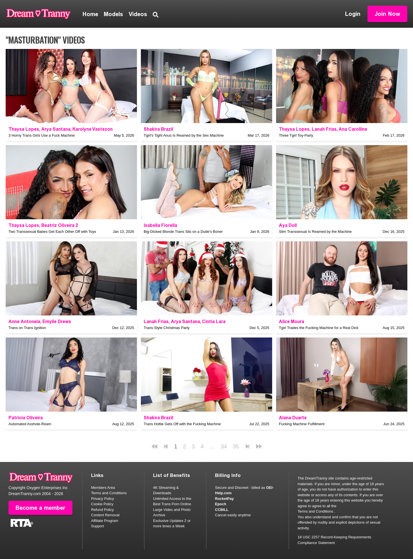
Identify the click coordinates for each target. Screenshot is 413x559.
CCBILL (222, 510)
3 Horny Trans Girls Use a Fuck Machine (41, 135)
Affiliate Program (104, 521)
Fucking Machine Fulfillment (301, 424)
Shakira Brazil (158, 129)
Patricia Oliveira (25, 417)
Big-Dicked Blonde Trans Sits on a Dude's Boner (183, 231)
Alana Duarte (293, 417)
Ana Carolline (353, 129)
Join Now (387, 13)
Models (113, 14)
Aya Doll (288, 225)
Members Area (103, 487)
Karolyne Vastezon (92, 129)
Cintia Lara (213, 321)
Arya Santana (55, 129)
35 (236, 446)
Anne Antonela (24, 321)
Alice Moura (291, 321)
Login (352, 13)
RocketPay (224, 498)
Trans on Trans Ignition (27, 328)
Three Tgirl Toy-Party (296, 135)
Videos (138, 14)
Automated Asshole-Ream (29, 424)
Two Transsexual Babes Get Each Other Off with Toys (52, 231)
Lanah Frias (324, 129)
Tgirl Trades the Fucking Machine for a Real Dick (318, 328)
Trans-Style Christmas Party (167, 328)
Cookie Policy (102, 504)
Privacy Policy (102, 498)
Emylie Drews (56, 321)
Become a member (40, 507)
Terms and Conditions (109, 493)
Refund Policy (102, 510)
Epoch (220, 504)
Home (90, 14)
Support (97, 526)
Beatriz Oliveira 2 (59, 225)
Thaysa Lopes (23, 129)
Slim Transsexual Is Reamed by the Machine (315, 231)
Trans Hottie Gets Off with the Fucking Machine (182, 424)
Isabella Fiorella (160, 225)
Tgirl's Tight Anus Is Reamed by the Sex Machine (184, 135)
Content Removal (105, 515)
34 (224, 446)
